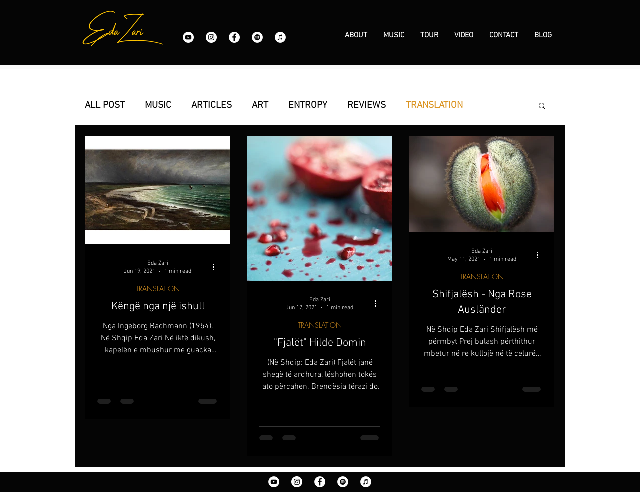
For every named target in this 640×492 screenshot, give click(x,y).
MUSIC (158, 106)
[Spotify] (257, 37)
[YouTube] (188, 37)
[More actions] (217, 267)
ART (260, 106)
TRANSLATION (434, 106)
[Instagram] (211, 37)
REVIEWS (367, 106)
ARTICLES (212, 106)
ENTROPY (308, 106)
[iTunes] (280, 37)
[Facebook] (234, 37)
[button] (542, 107)
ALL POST (105, 106)
